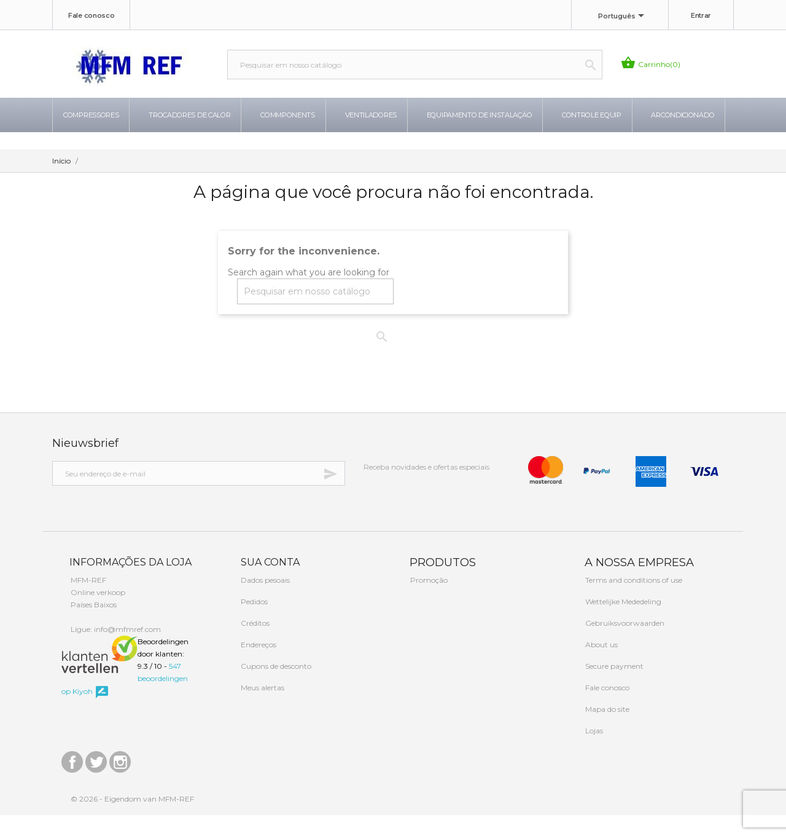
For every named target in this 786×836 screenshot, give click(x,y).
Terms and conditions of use (632, 600)
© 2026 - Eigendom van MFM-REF (132, 819)
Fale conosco (91, 15)
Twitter (96, 779)
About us (600, 665)
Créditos (254, 644)
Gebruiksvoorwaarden (623, 644)
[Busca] (414, 64)
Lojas (593, 751)
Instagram (120, 779)
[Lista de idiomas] (623, 16)
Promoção (428, 600)
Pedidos (253, 622)
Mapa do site (606, 730)
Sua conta (269, 583)
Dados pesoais (264, 600)
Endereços (257, 665)
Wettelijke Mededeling (622, 622)
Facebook (72, 779)
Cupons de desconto (275, 687)
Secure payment (613, 687)
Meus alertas (261, 708)
